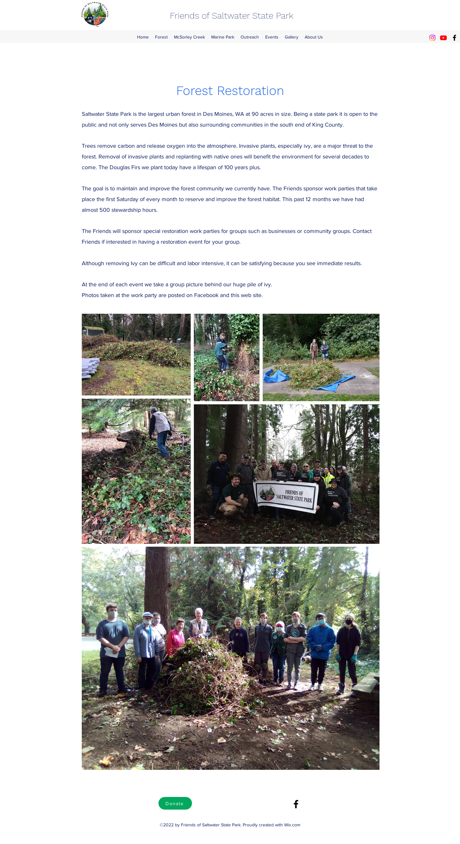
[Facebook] (454, 38)
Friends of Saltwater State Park (231, 15)
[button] (161, 37)
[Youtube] (443, 38)
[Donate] (175, 803)
